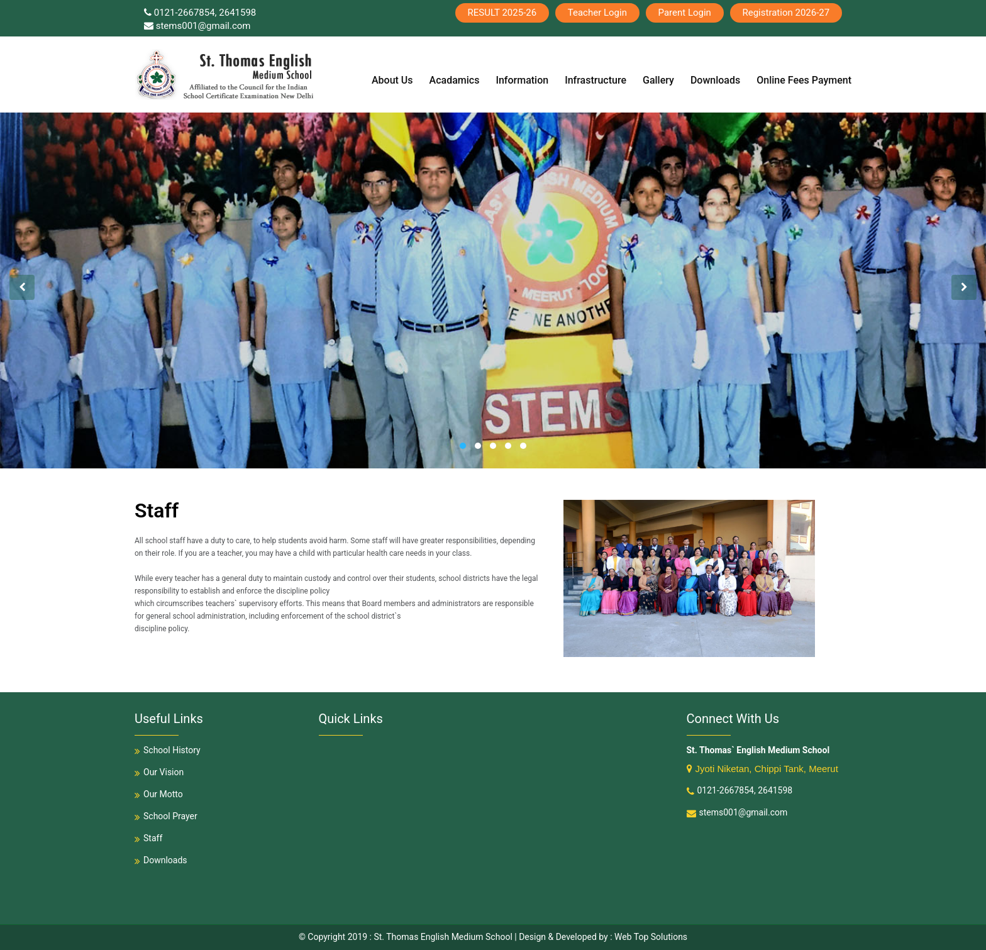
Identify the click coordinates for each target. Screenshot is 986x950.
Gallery (658, 80)
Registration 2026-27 (785, 12)
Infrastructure (595, 80)
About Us (392, 80)
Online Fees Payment (803, 80)
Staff (148, 838)
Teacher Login (596, 12)
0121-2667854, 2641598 (200, 12)
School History (168, 750)
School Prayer (166, 816)
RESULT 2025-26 (501, 12)
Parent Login (684, 12)
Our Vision (159, 772)
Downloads (715, 80)
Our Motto (159, 794)
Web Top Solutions (650, 937)
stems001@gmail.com (197, 25)
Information (522, 80)
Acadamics (454, 80)
